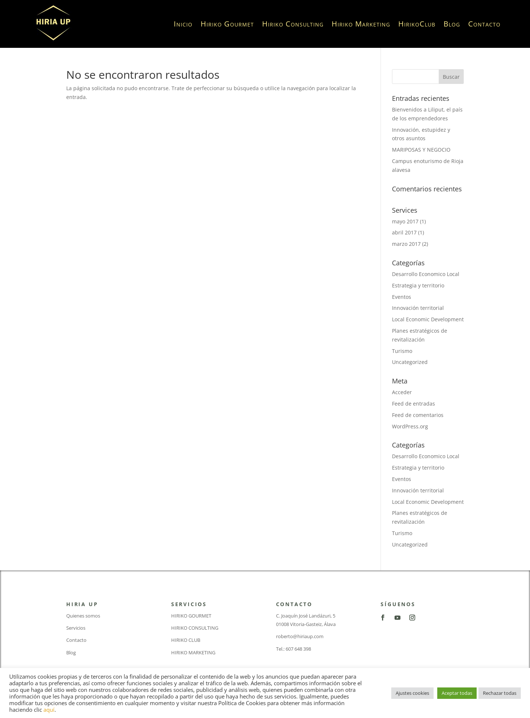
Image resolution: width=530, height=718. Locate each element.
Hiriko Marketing (361, 24)
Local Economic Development (428, 319)
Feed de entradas (413, 403)
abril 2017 (404, 232)
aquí (48, 709)
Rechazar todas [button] (499, 693)
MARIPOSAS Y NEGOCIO (421, 149)
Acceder (402, 392)
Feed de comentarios (418, 414)
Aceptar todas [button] (457, 693)
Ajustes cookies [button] (412, 693)
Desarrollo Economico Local (425, 273)
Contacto (484, 24)
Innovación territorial (418, 307)
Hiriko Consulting (293, 24)
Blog (452, 24)
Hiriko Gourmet (227, 24)
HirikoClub (416, 24)
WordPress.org (410, 426)
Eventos (401, 296)
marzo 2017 (406, 243)
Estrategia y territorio (418, 285)
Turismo (402, 350)
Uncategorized (410, 361)
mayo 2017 (405, 221)
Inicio (183, 24)
